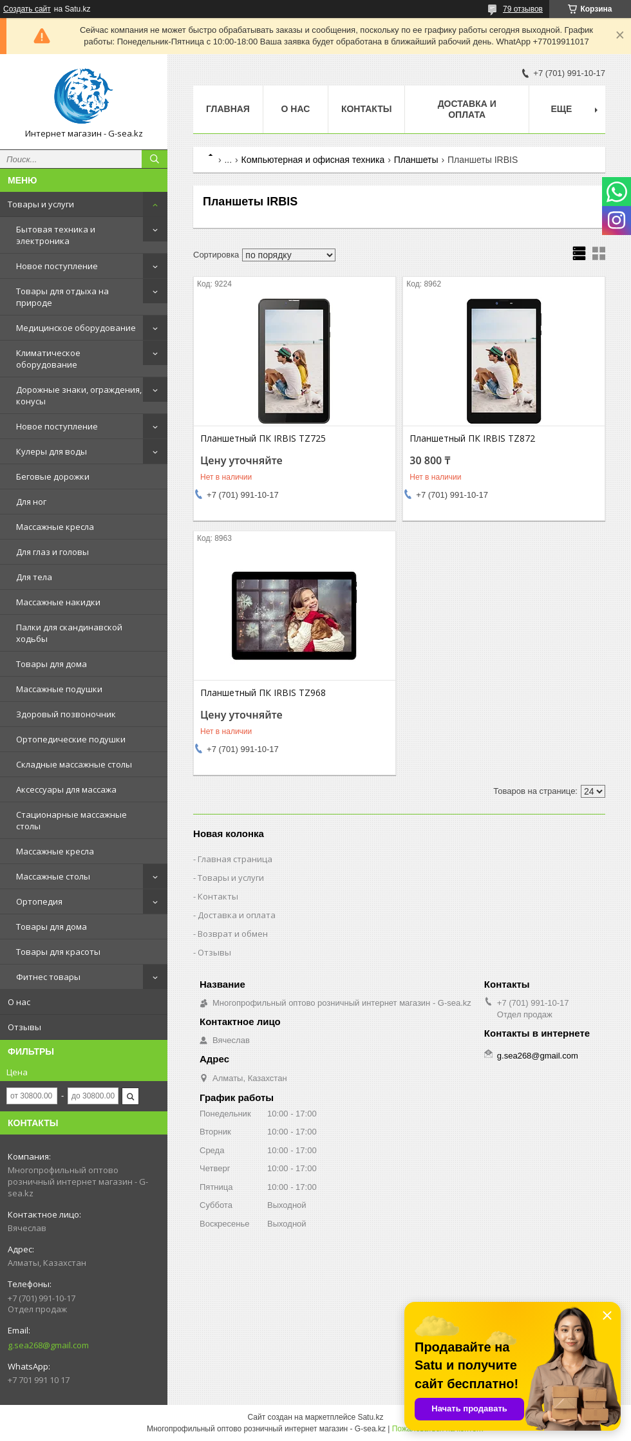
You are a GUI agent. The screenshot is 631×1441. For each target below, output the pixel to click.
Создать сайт (27, 9)
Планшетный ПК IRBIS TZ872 (472, 438)
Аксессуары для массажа (66, 789)
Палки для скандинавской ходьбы (69, 633)
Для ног (31, 501)
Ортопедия (39, 901)
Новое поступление (57, 266)
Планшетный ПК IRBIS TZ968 (263, 693)
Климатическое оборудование (48, 358)
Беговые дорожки (52, 476)
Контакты (366, 109)
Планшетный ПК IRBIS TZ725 (263, 438)
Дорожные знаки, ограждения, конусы (79, 395)
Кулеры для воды (51, 451)
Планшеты (416, 160)
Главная (228, 109)
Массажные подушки (59, 689)
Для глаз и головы (52, 552)
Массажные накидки (58, 602)
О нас (19, 1002)
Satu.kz (370, 1417)
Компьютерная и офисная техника (313, 160)
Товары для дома (51, 664)
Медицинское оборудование (76, 328)
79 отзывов (523, 9)
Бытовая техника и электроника (55, 235)
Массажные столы (53, 876)
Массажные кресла (55, 526)
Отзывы (24, 1027)
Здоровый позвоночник (66, 714)
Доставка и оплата (467, 109)
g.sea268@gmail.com (48, 1345)
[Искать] (154, 159)
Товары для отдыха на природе (62, 296)
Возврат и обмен (233, 933)
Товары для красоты (58, 951)
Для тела (34, 577)
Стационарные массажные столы (71, 820)
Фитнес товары (48, 977)
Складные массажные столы (74, 764)
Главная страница (235, 859)
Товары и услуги (41, 204)
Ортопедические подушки (71, 739)
